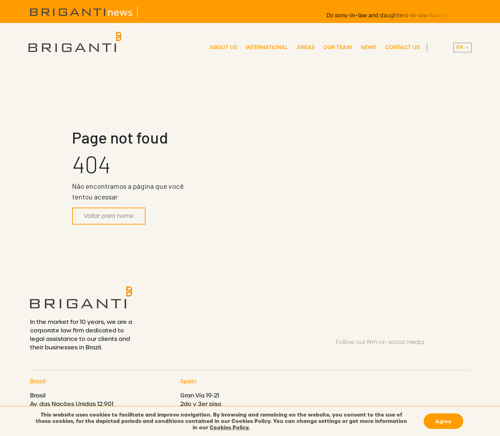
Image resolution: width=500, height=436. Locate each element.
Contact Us (402, 47)
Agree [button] (443, 421)
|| (462, 47)
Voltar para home (109, 216)
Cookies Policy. (230, 427)
